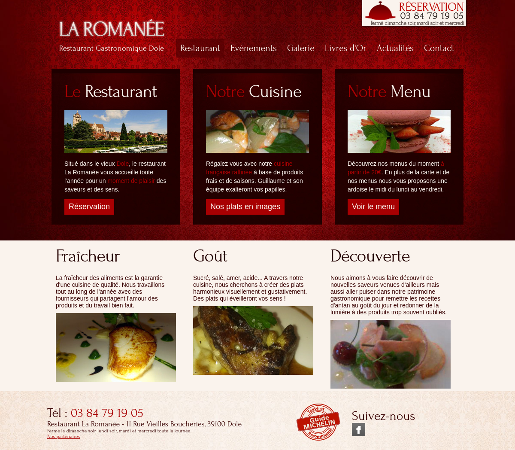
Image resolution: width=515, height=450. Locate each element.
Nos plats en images (245, 206)
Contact (439, 48)
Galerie (301, 48)
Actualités (395, 48)
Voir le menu (373, 206)
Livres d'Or (346, 48)
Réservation (89, 206)
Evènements (253, 48)
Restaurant (200, 48)
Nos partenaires (63, 436)
